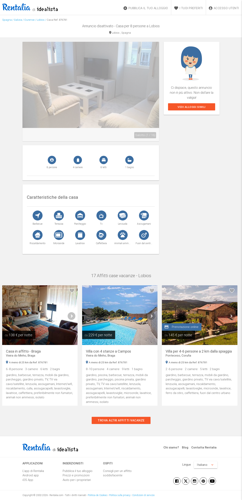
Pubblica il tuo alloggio (77, 471)
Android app (30, 475)
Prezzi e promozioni (76, 475)
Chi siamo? (171, 447)
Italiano (205, 464)
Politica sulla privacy (119, 495)
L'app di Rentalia (33, 471)
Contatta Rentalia (204, 447)
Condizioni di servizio (143, 495)
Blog (185, 447)
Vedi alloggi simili (192, 107)
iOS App (27, 480)
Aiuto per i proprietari (77, 480)
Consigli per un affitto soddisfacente (117, 473)
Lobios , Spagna (120, 32)
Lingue (186, 464)
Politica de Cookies (97, 495)
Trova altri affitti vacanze (121, 420)
